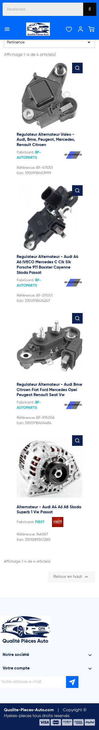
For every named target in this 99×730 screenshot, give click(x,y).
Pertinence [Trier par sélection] (49, 42)
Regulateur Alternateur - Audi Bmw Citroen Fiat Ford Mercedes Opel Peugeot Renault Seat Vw (49, 390)
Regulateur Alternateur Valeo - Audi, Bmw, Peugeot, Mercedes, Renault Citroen (46, 140)
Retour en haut (71, 577)
